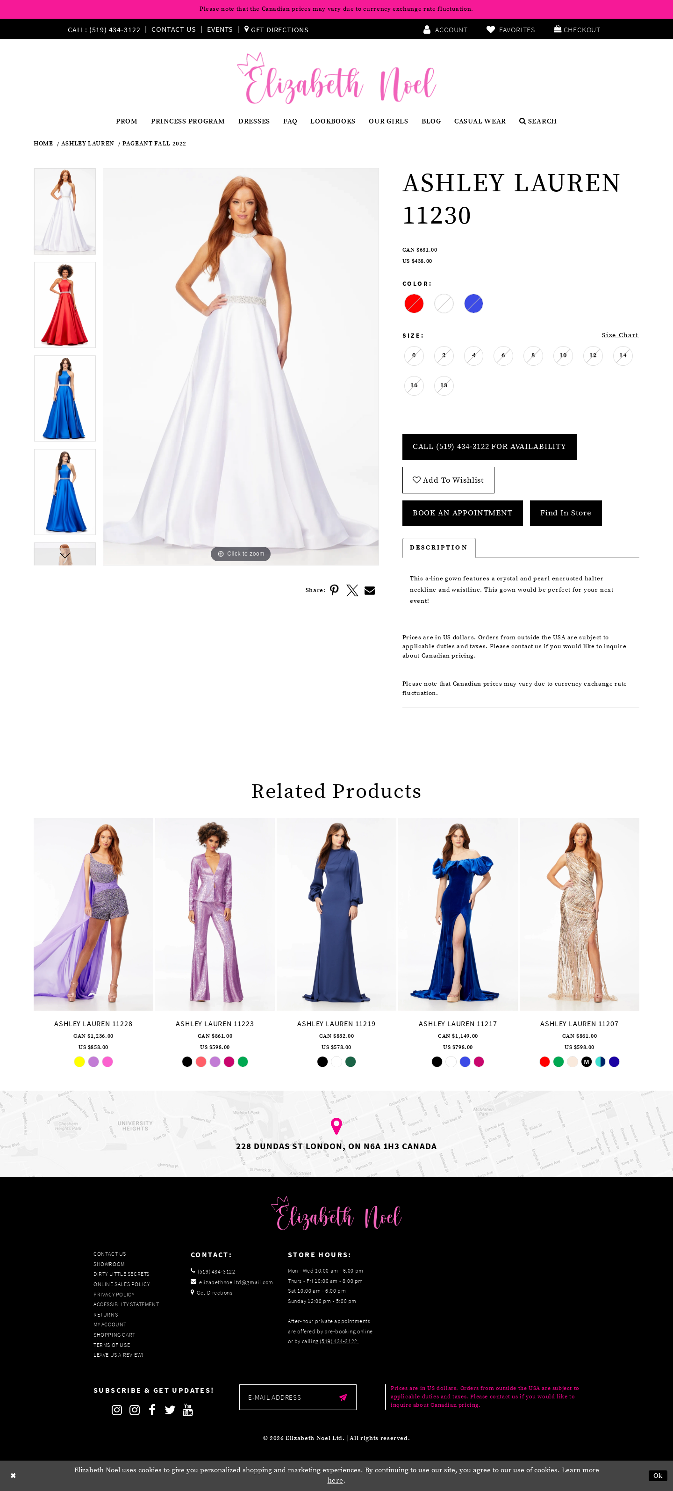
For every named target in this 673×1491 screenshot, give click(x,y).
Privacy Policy (113, 1294)
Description (439, 547)
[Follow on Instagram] (117, 1410)
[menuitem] (106, 29)
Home (43, 144)
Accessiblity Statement (126, 1304)
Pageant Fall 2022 (154, 144)
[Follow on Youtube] (188, 1410)
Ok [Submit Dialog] (658, 1475)
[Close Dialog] (13, 1476)
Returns (105, 1314)
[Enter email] (298, 1397)
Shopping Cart (114, 1334)
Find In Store (566, 513)
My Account (110, 1324)
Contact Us (173, 29)
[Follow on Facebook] (152, 1410)
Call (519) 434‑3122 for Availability (489, 447)
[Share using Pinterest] (335, 591)
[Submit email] (343, 1397)
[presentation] (93, 914)
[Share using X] (352, 591)
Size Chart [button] (620, 335)
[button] (577, 29)
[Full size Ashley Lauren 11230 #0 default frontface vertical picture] (241, 366)
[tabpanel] (65, 214)
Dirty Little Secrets (121, 1273)
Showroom (109, 1263)
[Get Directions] (276, 29)
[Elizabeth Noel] (337, 78)
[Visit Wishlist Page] (510, 29)
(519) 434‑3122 (339, 1341)
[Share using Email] (370, 591)
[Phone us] (103, 29)
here (336, 1480)
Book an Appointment (463, 513)
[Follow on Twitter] (170, 1410)
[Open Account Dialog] (445, 29)
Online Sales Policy (121, 1284)
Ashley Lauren (88, 144)
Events (220, 29)
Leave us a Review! (118, 1354)
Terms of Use (111, 1344)
